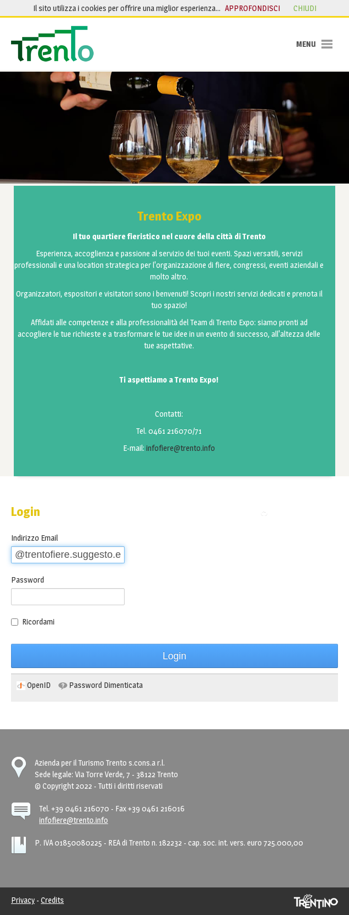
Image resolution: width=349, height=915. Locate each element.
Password (27, 579)
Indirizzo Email (34, 537)
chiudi (304, 8)
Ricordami (33, 621)
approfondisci (252, 8)
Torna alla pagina (301, 512)
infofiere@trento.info (180, 448)
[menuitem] (34, 685)
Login (174, 655)
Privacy (23, 900)
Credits (52, 900)
